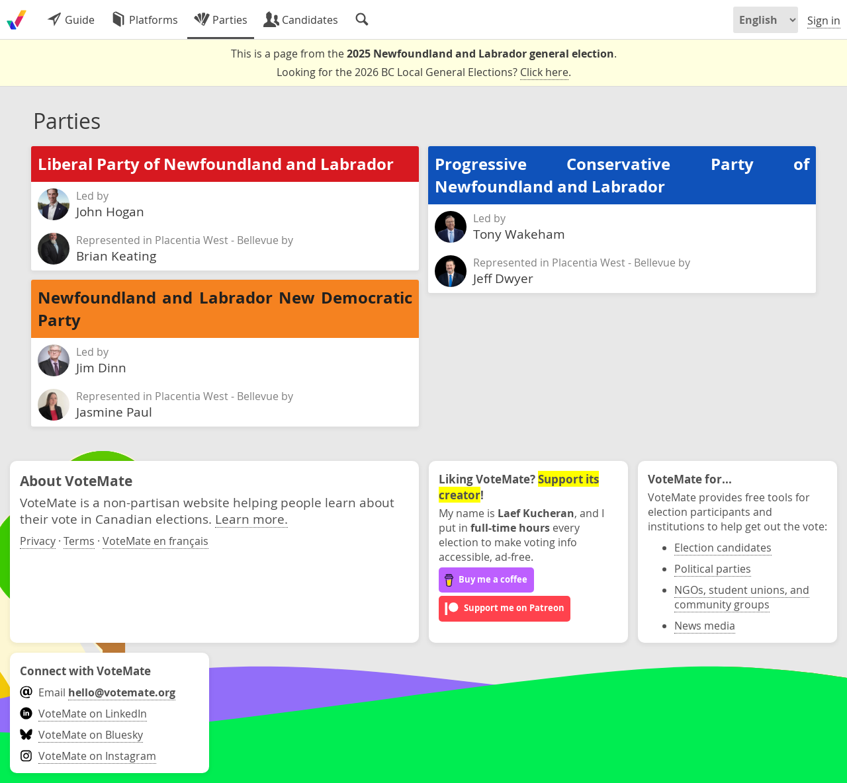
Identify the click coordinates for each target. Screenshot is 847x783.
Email (97, 692)
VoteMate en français (155, 541)
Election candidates (723, 547)
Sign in (823, 20)
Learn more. (251, 519)
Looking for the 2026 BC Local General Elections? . (424, 72)
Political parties (712, 568)
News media (704, 625)
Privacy (38, 541)
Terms (79, 541)
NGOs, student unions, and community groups (741, 597)
